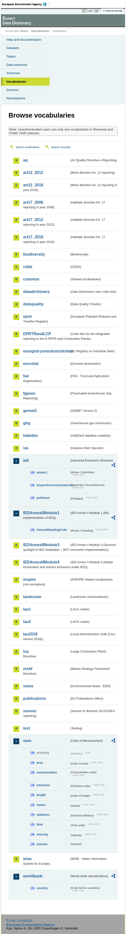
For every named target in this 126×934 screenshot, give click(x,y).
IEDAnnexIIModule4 (41, 562)
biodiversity (34, 254)
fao (26, 376)
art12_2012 (33, 173)
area (39, 762)
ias (25, 448)
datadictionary (36, 292)
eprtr (27, 316)
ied (26, 460)
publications (34, 698)
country (42, 888)
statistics (43, 814)
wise (27, 859)
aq (25, 160)
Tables (11, 56)
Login (90, 10)
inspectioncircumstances (53, 485)
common (31, 279)
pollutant (43, 498)
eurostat (30, 364)
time (39, 824)
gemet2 (30, 411)
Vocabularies (16, 81)
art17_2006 (33, 202)
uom (27, 741)
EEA (26, 4)
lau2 (27, 622)
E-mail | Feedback (19, 920)
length (41, 795)
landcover (32, 597)
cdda (27, 267)
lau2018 (30, 634)
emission (43, 785)
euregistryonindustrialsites (46, 351)
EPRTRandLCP (37, 334)
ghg (26, 423)
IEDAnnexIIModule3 (41, 545)
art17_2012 (33, 220)
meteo (41, 805)
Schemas (13, 73)
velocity (42, 834)
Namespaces (15, 98)
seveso (29, 711)
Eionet (24, 31)
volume (41, 844)
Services (12, 90)
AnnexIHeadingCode (51, 530)
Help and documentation (24, 39)
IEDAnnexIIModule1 (41, 513)
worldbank (33, 876)
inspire (29, 579)
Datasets (12, 48)
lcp (26, 651)
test (26, 728)
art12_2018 (33, 185)
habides (30, 435)
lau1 (27, 609)
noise (28, 686)
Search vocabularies (27, 147)
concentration (46, 772)
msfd (27, 669)
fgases (29, 393)
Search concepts (60, 147)
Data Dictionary (40, 31)
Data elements (16, 65)
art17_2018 (33, 237)
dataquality (33, 304)
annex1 (41, 472)
